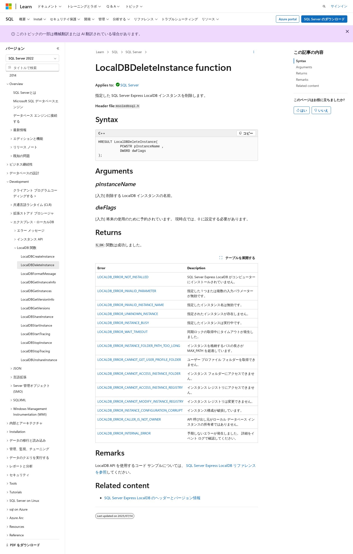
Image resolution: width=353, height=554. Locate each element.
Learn (100, 52)
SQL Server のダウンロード (324, 19)
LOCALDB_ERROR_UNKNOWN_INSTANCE (127, 313)
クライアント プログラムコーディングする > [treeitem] (35, 180)
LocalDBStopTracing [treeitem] (35, 338)
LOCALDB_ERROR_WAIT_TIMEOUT (122, 331)
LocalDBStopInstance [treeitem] (36, 329)
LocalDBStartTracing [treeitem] (35, 321)
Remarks (302, 79)
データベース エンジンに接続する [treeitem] (35, 105)
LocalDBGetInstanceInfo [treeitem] (38, 269)
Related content (307, 85)
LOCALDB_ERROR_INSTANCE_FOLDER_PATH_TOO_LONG (138, 345)
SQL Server (134, 52)
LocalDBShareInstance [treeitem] (37, 303)
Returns (301, 73)
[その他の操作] (253, 52)
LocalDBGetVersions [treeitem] (35, 295)
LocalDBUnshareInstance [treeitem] (39, 347)
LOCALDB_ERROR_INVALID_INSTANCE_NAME (130, 305)
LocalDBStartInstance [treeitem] (36, 312)
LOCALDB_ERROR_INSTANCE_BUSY (123, 322)
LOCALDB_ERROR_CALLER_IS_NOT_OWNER (129, 419)
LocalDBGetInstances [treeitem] (36, 278)
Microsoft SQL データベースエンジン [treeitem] (35, 91)
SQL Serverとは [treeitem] (24, 79)
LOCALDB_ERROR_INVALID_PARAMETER (126, 291)
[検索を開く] (324, 6)
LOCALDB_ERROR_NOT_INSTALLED (122, 277)
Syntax (301, 61)
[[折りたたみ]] (58, 48)
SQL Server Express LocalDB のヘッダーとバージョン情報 (152, 497)
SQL (115, 52)
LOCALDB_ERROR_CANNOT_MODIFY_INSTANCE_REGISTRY (140, 401)
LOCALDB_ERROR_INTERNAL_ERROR (124, 433)
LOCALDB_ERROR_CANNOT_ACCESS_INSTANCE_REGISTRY (140, 387)
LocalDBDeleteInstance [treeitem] (37, 252)
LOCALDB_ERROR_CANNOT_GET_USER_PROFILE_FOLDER (139, 359)
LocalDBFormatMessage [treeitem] (38, 260)
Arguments (304, 67)
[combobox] (32, 58)
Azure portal (288, 19)
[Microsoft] (9, 6)
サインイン (339, 6)
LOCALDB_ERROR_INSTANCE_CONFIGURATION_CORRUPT (140, 410)
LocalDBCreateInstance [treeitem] (37, 243)
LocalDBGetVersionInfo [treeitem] (37, 286)
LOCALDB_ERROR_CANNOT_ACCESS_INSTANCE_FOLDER (138, 373)
